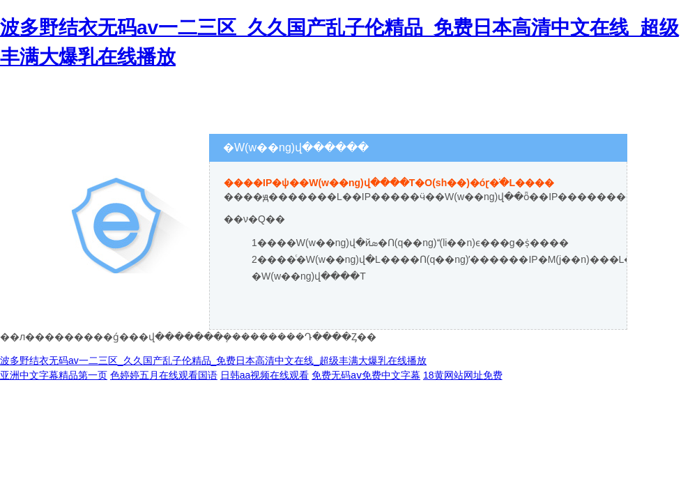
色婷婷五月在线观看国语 (163, 375)
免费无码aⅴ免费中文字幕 (366, 375)
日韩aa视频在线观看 (264, 375)
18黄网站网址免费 (463, 375)
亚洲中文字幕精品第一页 (53, 375)
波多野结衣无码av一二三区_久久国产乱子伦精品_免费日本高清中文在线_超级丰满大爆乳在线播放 (213, 360)
